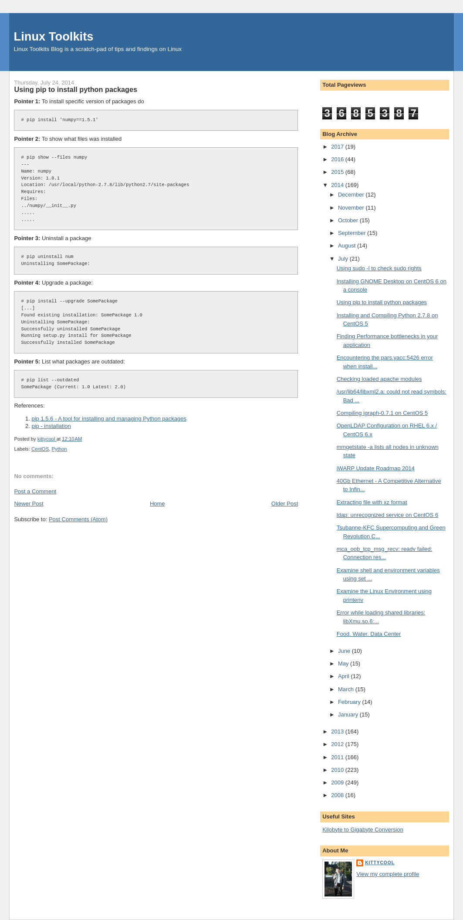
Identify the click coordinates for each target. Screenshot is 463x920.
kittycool (380, 862)
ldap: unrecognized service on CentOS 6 (387, 515)
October (349, 220)
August (347, 245)
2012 (338, 744)
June (345, 651)
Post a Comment (35, 491)
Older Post (284, 503)
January (349, 714)
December (352, 194)
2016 (338, 159)
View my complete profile (387, 874)
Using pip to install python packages (382, 302)
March (346, 689)
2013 (338, 731)
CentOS (40, 449)
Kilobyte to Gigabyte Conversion (362, 829)
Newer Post (28, 503)
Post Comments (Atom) (78, 519)
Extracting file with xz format (372, 502)
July (344, 258)
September (352, 233)
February (350, 702)
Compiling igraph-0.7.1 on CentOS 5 (382, 413)
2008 (338, 795)
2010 (338, 770)
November (352, 207)
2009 (338, 782)
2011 (338, 757)
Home (157, 503)
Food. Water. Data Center (369, 634)
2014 (338, 185)
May (344, 663)
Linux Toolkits (53, 36)
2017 (338, 146)
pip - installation (51, 426)
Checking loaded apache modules (379, 379)
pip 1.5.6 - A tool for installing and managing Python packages (108, 418)
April (344, 676)
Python (59, 449)
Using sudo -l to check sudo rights (379, 268)
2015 (338, 172)
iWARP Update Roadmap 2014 (376, 468)
